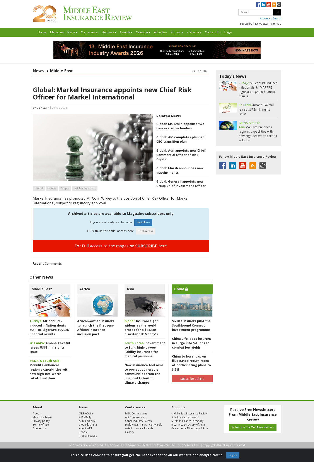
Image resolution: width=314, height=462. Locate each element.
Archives (109, 32)
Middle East (42, 289)
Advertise (160, 32)
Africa (84, 289)
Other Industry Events (138, 421)
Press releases (88, 436)
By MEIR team (41, 108)
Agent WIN (85, 428)
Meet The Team (42, 417)
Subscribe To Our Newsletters (253, 427)
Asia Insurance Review (184, 417)
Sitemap (276, 24)
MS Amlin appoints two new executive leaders (180, 126)
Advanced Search (270, 18)
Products (177, 32)
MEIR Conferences (136, 413)
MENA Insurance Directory (187, 421)
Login (228, 32)
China (181, 289)
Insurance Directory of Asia (188, 424)
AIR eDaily (85, 417)
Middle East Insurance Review (189, 413)
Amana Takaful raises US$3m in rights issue (49, 347)
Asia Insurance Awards (139, 428)
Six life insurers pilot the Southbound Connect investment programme (191, 325)
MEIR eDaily (86, 413)
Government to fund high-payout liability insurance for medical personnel (145, 349)
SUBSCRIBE (146, 245)
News (72, 32)
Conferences (90, 32)
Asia (130, 289)
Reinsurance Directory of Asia (189, 428)
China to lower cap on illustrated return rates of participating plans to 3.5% (191, 362)
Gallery (129, 432)
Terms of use (41, 424)
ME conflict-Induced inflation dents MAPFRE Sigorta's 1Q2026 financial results (49, 327)
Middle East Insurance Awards (143, 424)
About (36, 413)
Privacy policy (41, 421)
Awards (126, 32)
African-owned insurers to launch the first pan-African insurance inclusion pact (95, 327)
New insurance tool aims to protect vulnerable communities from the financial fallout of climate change (144, 374)
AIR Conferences (135, 417)
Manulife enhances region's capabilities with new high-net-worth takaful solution (49, 369)
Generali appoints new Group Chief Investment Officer (181, 183)
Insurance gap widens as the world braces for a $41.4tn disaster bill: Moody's (142, 327)
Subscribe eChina (192, 378)
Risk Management (84, 188)
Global (38, 188)
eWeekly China (88, 424)
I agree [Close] (233, 455)
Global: (44, 89)
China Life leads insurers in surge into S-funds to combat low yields (191, 343)
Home (42, 32)
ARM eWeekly (87, 421)
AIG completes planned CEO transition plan (180, 139)
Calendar (143, 32)
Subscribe (246, 24)
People (64, 188)
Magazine (57, 32)
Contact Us (213, 32)
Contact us (39, 428)
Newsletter (261, 24)
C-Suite (51, 188)
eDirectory (194, 32)
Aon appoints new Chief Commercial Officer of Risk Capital (181, 154)
